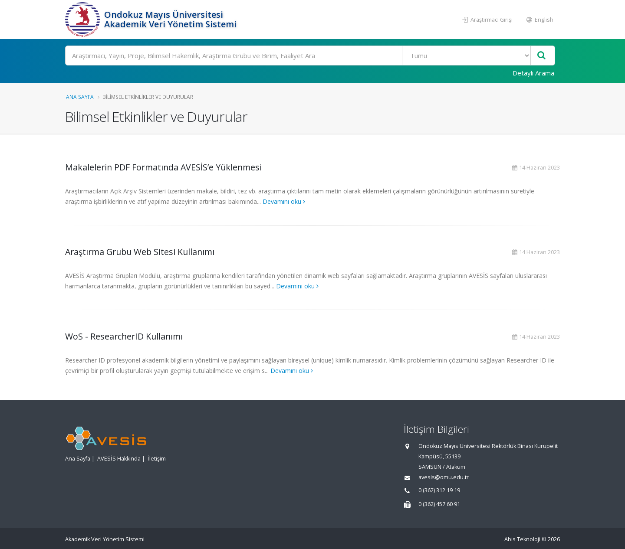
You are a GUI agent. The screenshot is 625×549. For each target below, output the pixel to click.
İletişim (157, 458)
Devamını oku (284, 201)
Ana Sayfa (80, 96)
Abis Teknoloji (522, 539)
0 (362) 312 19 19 (439, 490)
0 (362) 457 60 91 (439, 504)
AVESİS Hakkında (119, 458)
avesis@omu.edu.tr (443, 477)
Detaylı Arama (533, 73)
